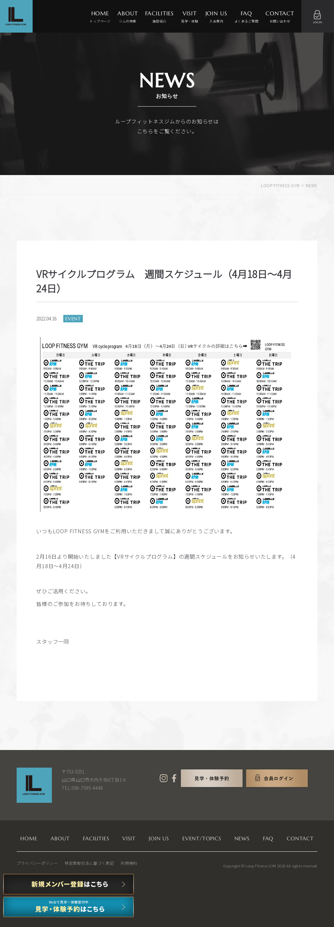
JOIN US (216, 17)
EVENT (73, 319)
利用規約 (129, 863)
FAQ (247, 17)
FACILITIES (159, 17)
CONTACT (280, 17)
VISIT (189, 17)
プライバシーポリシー (37, 863)
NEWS (242, 838)
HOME (100, 17)
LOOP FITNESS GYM (280, 185)
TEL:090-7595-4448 (82, 788)
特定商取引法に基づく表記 (89, 863)
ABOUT (127, 17)
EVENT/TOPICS (201, 838)
